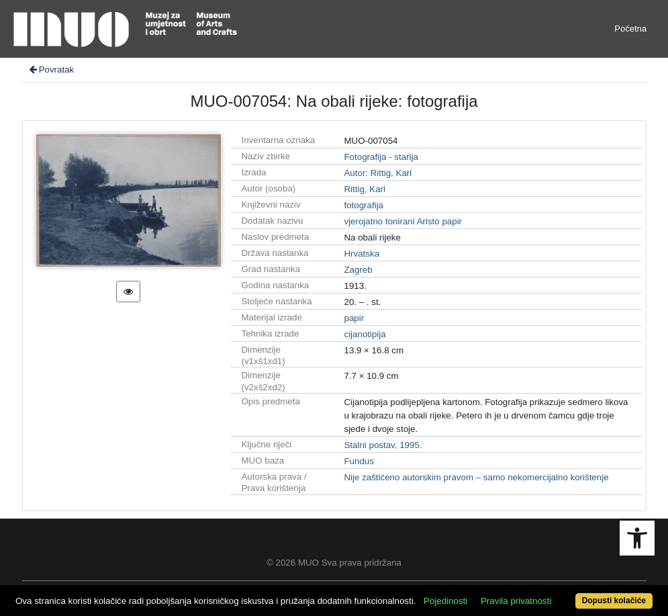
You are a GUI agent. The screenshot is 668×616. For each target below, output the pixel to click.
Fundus (358, 461)
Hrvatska (361, 254)
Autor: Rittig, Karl (378, 173)
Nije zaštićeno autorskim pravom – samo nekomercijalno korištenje (476, 477)
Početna (630, 29)
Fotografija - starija (381, 157)
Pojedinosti (445, 601)
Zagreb (358, 270)
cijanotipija (364, 334)
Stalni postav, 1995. (383, 445)
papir (354, 318)
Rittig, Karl (364, 189)
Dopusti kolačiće (614, 600)
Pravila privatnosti (516, 601)
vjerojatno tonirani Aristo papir (403, 221)
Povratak (51, 69)
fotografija (363, 205)
